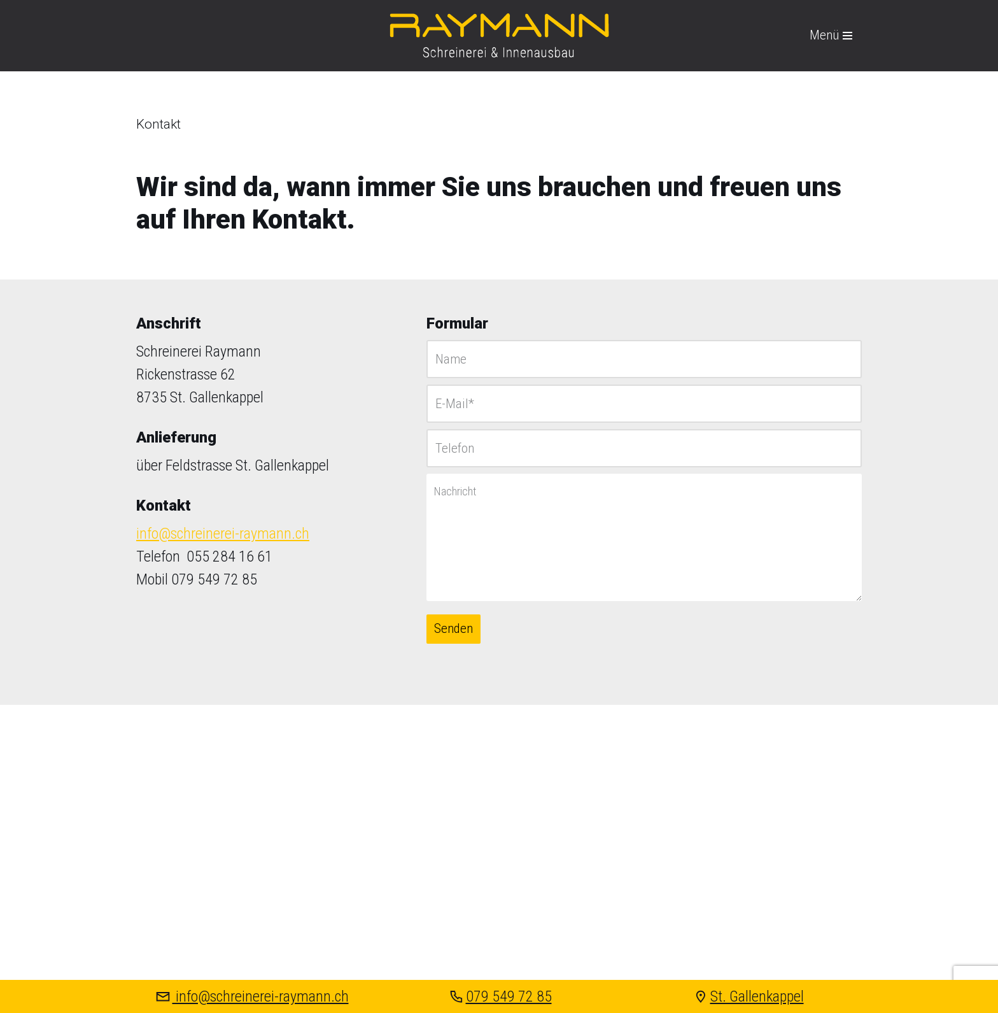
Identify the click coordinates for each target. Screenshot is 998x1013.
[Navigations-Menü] (831, 35)
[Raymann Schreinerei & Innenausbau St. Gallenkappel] (499, 35)
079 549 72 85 (499, 996)
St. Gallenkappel (747, 996)
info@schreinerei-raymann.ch (222, 533)
